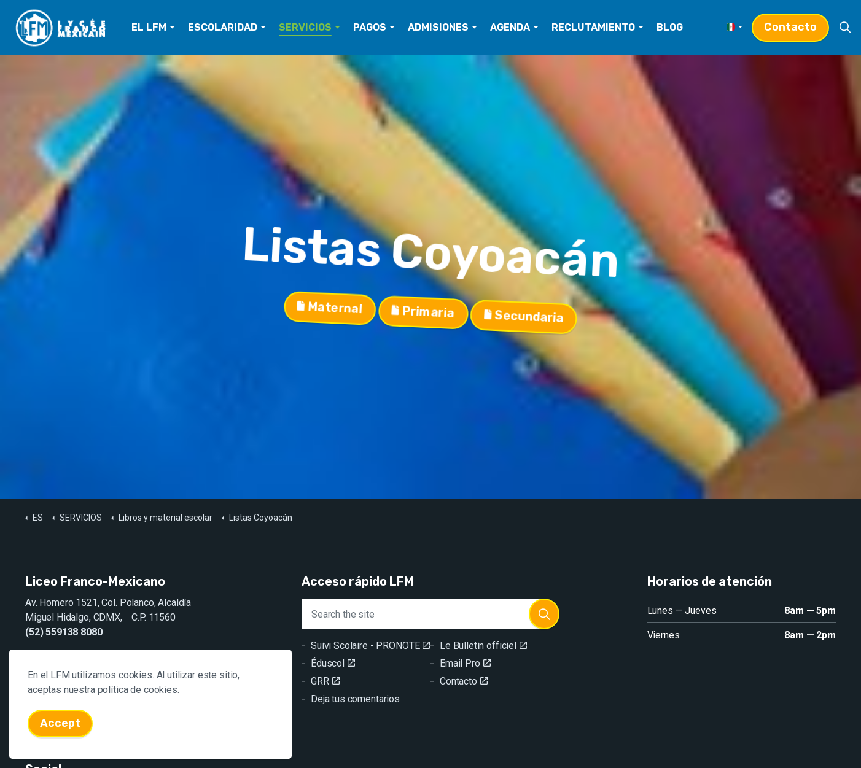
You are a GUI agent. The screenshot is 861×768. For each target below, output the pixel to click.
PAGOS (369, 27)
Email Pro (465, 663)
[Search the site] (430, 614)
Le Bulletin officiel (483, 645)
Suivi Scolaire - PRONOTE (370, 645)
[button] (544, 614)
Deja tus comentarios (355, 699)
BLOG (669, 27)
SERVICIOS (305, 27)
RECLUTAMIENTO (593, 27)
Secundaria (524, 315)
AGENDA (510, 27)
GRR (325, 681)
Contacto (790, 27)
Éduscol (333, 663)
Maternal (330, 310)
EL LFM (148, 27)
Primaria (423, 313)
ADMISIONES (438, 27)
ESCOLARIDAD (222, 27)
